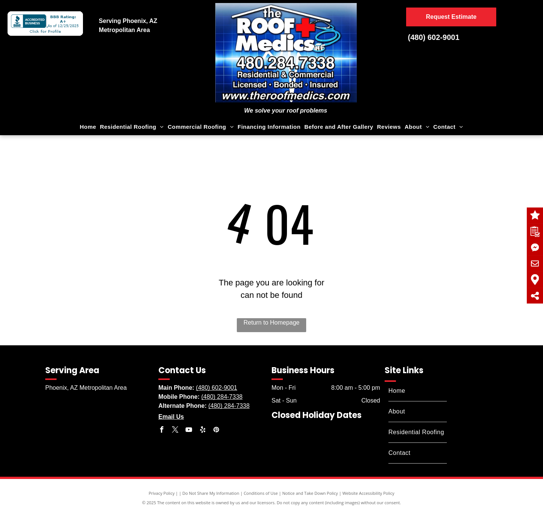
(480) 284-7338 (221, 397)
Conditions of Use (261, 493)
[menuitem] (88, 127)
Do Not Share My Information (211, 493)
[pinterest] (216, 430)
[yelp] (202, 430)
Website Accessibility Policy (368, 493)
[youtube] (189, 430)
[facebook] (161, 430)
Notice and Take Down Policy (310, 493)
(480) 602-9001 (434, 37)
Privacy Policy (162, 493)
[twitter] (175, 430)
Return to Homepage (272, 322)
